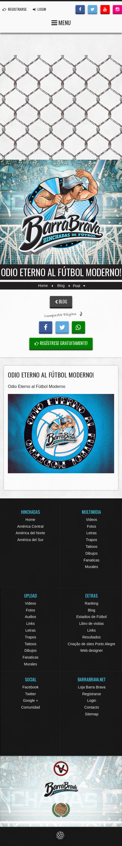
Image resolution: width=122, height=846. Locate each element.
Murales (91, 567)
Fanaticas (91, 560)
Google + (30, 700)
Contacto (91, 707)
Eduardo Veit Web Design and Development (61, 835)
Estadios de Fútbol (91, 617)
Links (30, 623)
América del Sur (30, 540)
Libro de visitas (91, 623)
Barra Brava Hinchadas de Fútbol (61, 212)
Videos (91, 519)
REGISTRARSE (15, 9)
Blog (61, 286)
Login (91, 700)
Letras (91, 533)
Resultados (91, 637)
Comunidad (30, 707)
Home (43, 286)
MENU (61, 22)
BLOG (61, 301)
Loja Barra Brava (91, 687)
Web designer (91, 650)
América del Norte (30, 533)
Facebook (31, 687)
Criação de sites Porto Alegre (91, 644)
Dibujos (91, 553)
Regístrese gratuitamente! (61, 343)
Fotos (91, 526)
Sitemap (91, 714)
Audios (30, 617)
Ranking (91, 603)
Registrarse (91, 694)
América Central (30, 526)
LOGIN (39, 9)
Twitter (30, 694)
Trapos (91, 540)
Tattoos (91, 546)
